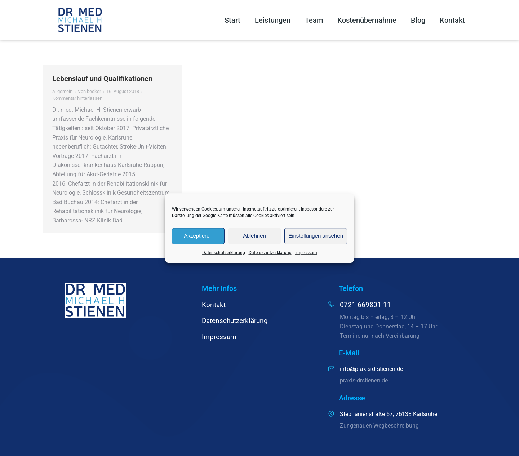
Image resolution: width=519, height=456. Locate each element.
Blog (418, 20)
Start (232, 20)
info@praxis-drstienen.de (371, 369)
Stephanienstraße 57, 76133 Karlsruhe (388, 414)
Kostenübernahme (366, 20)
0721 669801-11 (365, 305)
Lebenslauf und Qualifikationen (102, 78)
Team (314, 20)
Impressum (306, 252)
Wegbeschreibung (396, 425)
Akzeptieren (198, 236)
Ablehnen (254, 236)
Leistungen (272, 20)
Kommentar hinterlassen (77, 98)
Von (89, 91)
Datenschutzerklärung (223, 252)
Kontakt (452, 20)
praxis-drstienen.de (364, 380)
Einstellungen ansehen (315, 236)
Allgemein (62, 91)
